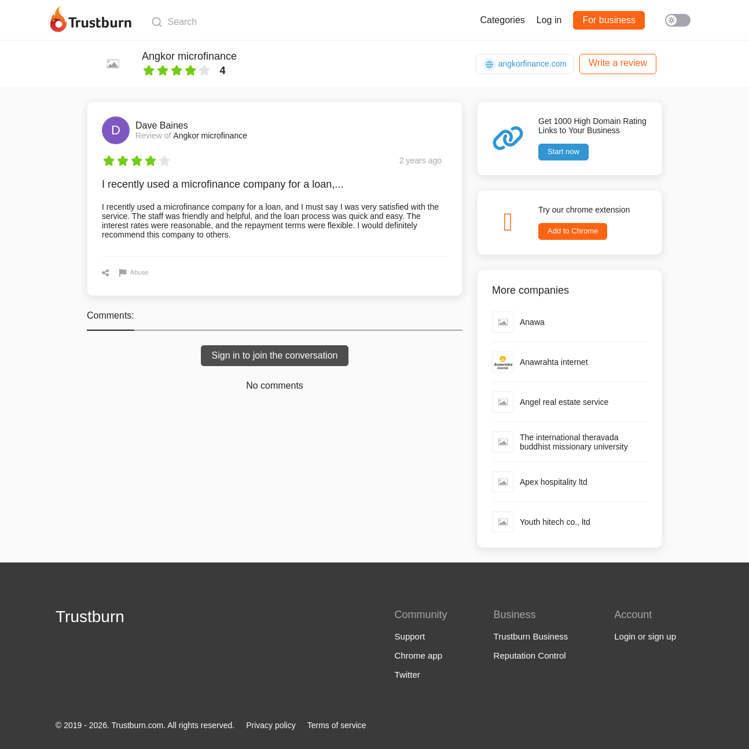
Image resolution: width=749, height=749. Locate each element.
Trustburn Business (531, 636)
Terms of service (336, 725)
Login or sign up (645, 636)
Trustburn (90, 617)
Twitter (407, 674)
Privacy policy (271, 725)
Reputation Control (530, 655)
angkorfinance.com (525, 64)
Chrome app (419, 655)
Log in (549, 20)
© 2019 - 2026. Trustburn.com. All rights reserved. (145, 725)
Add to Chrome (573, 230)
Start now (563, 151)
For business (609, 20)
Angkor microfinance (189, 56)
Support (410, 636)
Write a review (618, 63)
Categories (502, 20)
